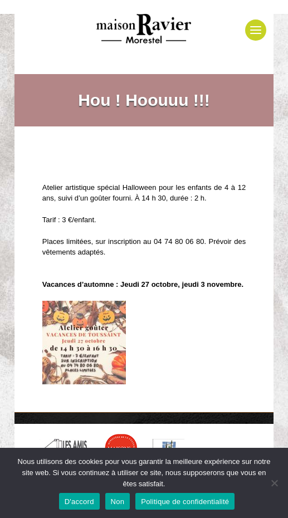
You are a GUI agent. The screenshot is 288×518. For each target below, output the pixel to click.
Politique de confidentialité (185, 501)
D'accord (79, 501)
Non (118, 501)
